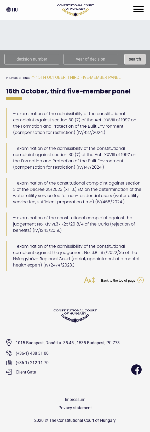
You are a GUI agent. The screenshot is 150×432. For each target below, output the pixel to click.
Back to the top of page (122, 280)
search (135, 59)
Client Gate (21, 372)
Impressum (75, 399)
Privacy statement (75, 407)
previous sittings (18, 77)
